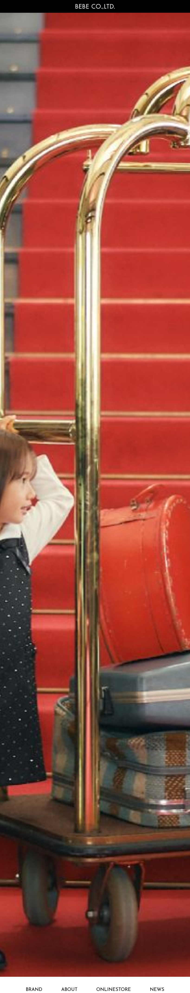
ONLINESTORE (113, 989)
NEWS (157, 989)
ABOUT (69, 989)
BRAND (34, 989)
